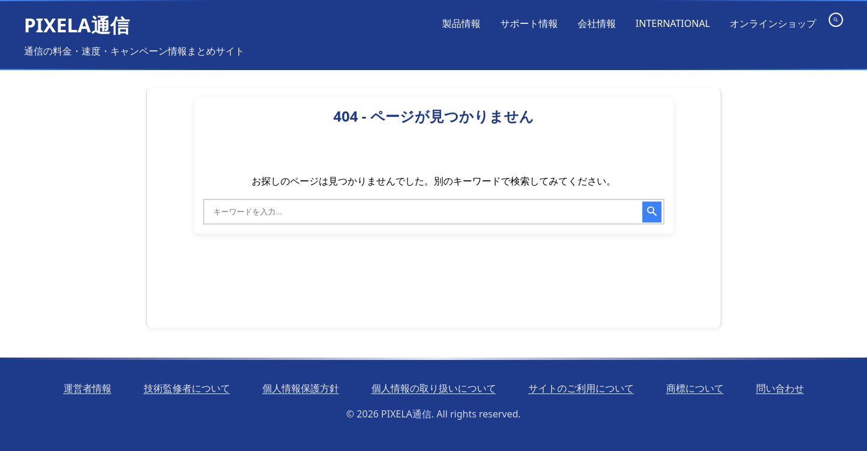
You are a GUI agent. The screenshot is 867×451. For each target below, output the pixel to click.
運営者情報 (87, 388)
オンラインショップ (773, 23)
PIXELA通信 (76, 25)
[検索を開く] (836, 20)
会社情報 (597, 23)
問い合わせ (780, 388)
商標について (695, 388)
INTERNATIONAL (673, 23)
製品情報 (461, 23)
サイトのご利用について (581, 388)
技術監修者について (187, 388)
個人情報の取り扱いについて (433, 388)
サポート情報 (529, 23)
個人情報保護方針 (300, 388)
